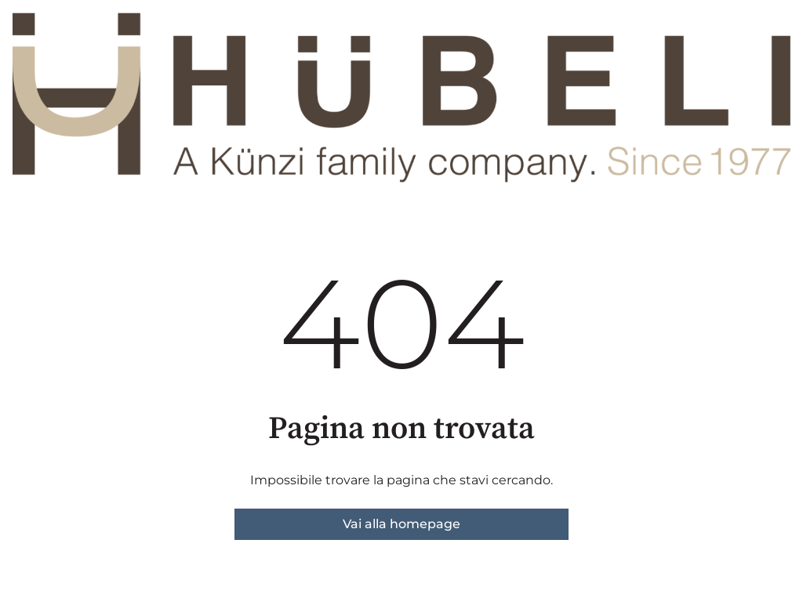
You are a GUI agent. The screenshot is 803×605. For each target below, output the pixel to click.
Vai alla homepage (401, 523)
